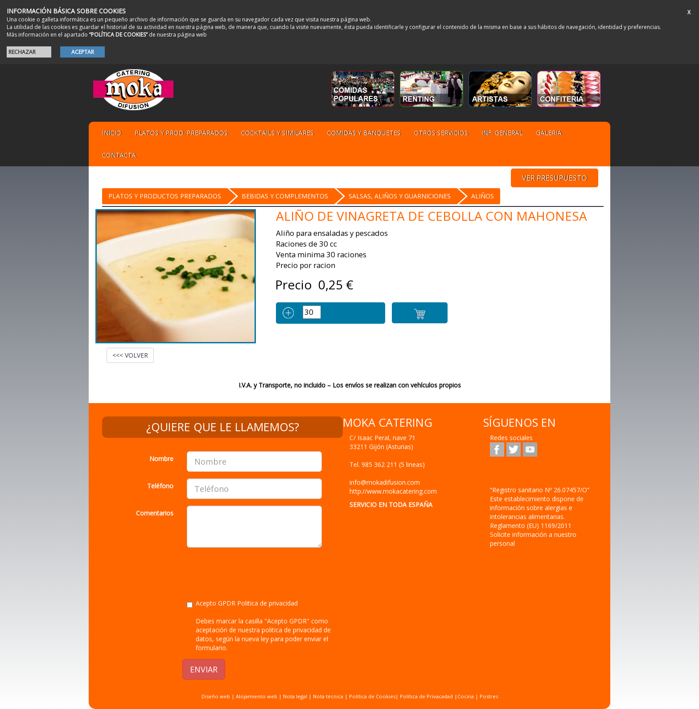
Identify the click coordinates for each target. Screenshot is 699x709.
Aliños (482, 196)
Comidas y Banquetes (364, 132)
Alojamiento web (256, 696)
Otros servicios (441, 132)
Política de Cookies (372, 696)
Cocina (466, 696)
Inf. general (502, 132)
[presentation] (254, 571)
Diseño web (215, 696)
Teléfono (160, 486)
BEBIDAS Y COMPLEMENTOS (285, 196)
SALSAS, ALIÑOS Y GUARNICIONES (400, 196)
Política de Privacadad (426, 696)
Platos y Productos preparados (164, 196)
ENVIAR (204, 669)
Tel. (387, 464)
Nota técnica (328, 696)
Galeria (549, 132)
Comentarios (154, 513)
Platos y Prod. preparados (181, 132)
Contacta (119, 155)
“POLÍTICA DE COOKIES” (118, 34)
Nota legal (295, 696)
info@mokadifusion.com (385, 482)
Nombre (161, 458)
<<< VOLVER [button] (130, 355)
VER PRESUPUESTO (554, 178)
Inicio (111, 132)
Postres (489, 696)
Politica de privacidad (267, 603)
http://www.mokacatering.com (393, 491)
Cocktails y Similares (277, 132)
